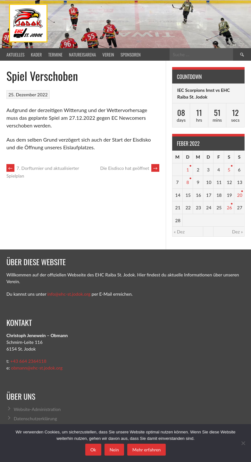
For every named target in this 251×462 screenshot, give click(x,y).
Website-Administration (37, 409)
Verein (108, 54)
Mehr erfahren (146, 449)
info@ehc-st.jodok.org (68, 294)
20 (239, 195)
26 (229, 207)
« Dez (179, 231)
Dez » (237, 231)
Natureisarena (82, 54)
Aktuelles (15, 54)
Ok (93, 449)
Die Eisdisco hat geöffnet (129, 168)
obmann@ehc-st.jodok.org (37, 367)
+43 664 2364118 (28, 361)
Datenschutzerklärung (35, 418)
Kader (36, 54)
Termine (55, 54)
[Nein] (243, 443)
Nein (114, 449)
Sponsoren (131, 54)
